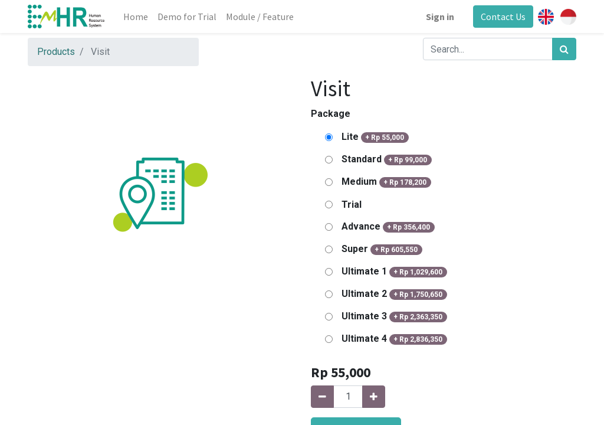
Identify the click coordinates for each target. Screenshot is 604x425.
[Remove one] (322, 396)
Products (56, 51)
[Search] (564, 49)
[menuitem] (136, 16)
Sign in (440, 16)
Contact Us (503, 16)
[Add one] (373, 396)
